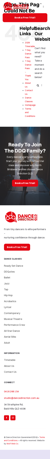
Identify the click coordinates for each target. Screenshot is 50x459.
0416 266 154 (11, 391)
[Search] (38, 85)
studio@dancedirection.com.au (21, 398)
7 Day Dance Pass (28, 54)
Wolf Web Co (12, 443)
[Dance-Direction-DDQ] (16, 2)
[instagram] (12, 417)
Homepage (30, 105)
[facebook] (6, 417)
